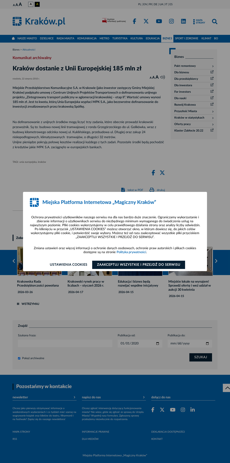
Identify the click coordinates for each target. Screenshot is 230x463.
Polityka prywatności (131, 252)
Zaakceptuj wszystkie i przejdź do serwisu (138, 264)
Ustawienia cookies (68, 264)
